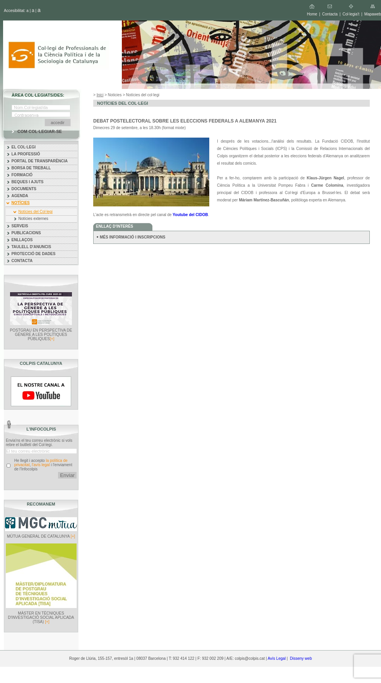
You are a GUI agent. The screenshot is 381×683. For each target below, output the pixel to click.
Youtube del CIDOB (190, 215)
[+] (52, 339)
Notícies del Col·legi (36, 211)
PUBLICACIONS (26, 233)
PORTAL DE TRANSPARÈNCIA (40, 161)
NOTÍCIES (21, 203)
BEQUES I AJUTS (28, 182)
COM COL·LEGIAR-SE (39, 131)
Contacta (330, 14)
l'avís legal (41, 465)
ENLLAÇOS (22, 240)
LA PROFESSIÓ (26, 154)
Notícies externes (33, 218)
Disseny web (301, 658)
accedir (57, 122)
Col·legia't (350, 14)
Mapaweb (372, 14)
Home (312, 14)
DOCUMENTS (24, 189)
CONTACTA (22, 261)
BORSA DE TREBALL (31, 168)
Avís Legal (277, 658)
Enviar (67, 475)
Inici (100, 95)
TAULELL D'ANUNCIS (31, 247)
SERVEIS (20, 226)
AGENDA (20, 196)
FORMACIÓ (22, 175)
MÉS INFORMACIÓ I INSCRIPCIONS (132, 237)
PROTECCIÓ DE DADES (34, 254)
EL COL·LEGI (24, 147)
